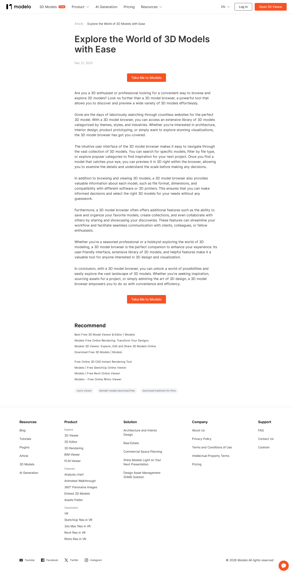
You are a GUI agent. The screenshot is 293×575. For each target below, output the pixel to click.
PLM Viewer (72, 461)
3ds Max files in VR (77, 526)
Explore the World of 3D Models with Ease (116, 23)
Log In (243, 6)
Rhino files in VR (75, 539)
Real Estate (131, 443)
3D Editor (70, 441)
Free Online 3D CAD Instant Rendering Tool (103, 361)
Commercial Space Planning (142, 451)
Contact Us (266, 439)
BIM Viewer (72, 454)
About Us (198, 430)
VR (66, 513)
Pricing (197, 464)
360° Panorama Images (80, 487)
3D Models (26, 464)
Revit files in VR (75, 532)
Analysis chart (74, 474)
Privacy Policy (201, 439)
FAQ (261, 430)
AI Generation (28, 472)
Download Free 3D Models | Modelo (98, 352)
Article (23, 455)
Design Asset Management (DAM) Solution (141, 475)
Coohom (264, 447)
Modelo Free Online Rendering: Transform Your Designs (112, 340)
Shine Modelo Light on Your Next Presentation (142, 462)
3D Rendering (73, 448)
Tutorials (25, 439)
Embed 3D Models (77, 493)
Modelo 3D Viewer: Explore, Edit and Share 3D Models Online (115, 346)
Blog (22, 430)
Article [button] (79, 23)
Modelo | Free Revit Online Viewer (97, 373)
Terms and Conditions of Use (212, 447)
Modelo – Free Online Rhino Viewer (98, 379)
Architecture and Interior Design (140, 432)
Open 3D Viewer (270, 6)
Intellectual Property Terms (210, 455)
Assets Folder (73, 500)
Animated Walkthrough (80, 481)
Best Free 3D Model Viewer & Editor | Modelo (105, 334)
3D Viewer (71, 435)
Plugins (24, 447)
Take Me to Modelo (146, 78)
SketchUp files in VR (78, 520)
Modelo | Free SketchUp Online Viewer (100, 367)
